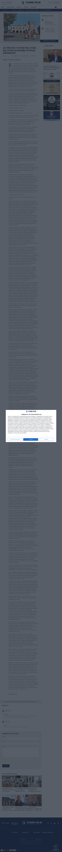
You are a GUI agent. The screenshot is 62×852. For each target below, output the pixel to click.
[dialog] (31, 426)
